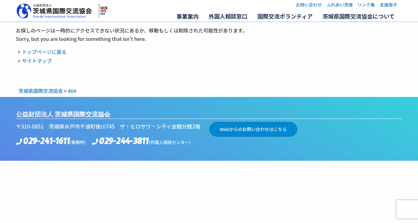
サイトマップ (37, 60)
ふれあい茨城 (340, 5)
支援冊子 (388, 5)
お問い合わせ (309, 5)
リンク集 (366, 5)
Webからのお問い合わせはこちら (253, 129)
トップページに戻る (44, 51)
